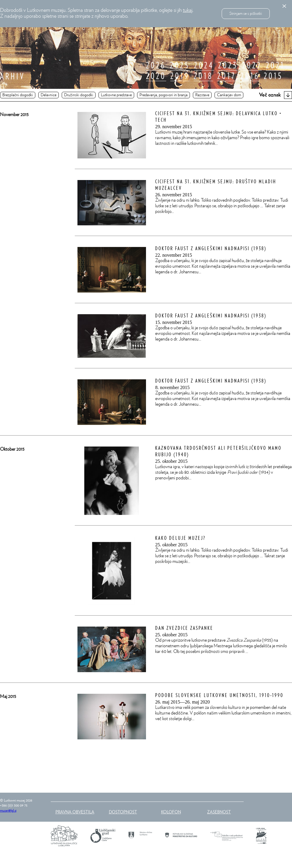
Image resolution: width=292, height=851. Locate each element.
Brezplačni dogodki (17, 95)
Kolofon (171, 812)
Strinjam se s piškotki (245, 14)
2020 (156, 76)
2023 (228, 65)
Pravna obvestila (74, 812)
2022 (252, 65)
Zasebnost (219, 812)
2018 (203, 76)
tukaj (187, 10)
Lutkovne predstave (116, 95)
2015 (273, 76)
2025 (180, 65)
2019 (180, 76)
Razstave (202, 95)
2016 (250, 76)
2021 (275, 65)
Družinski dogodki (78, 95)
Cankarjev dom (229, 95)
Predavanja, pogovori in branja (163, 95)
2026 (156, 65)
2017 (226, 76)
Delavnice (48, 95)
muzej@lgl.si (8, 810)
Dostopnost (123, 812)
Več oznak (275, 95)
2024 (204, 65)
